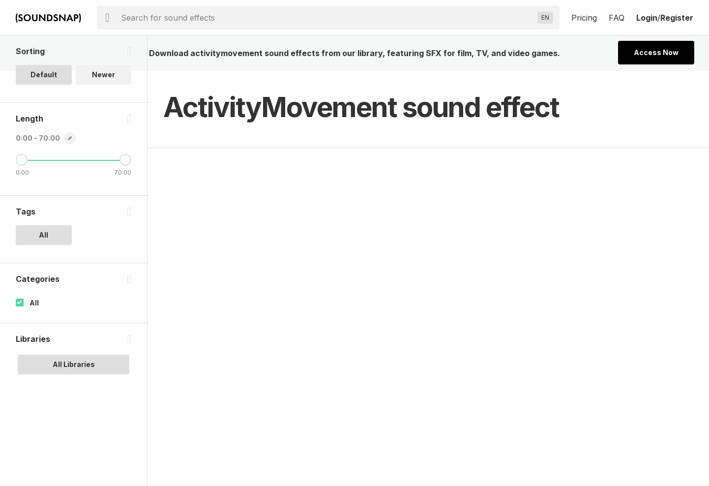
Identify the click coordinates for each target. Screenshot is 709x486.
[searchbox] (327, 18)
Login (646, 18)
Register (676, 18)
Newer (103, 74)
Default (43, 74)
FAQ (616, 18)
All (34, 303)
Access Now (656, 52)
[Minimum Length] (22, 160)
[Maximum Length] (125, 160)
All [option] (43, 235)
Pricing (584, 18)
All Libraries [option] (74, 364)
